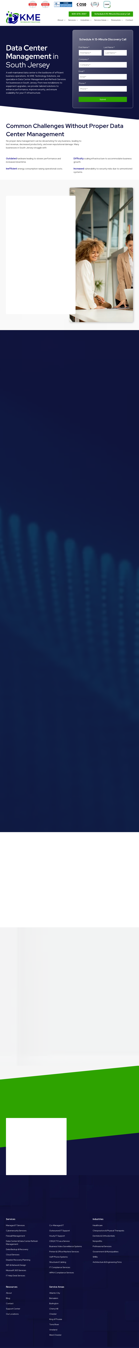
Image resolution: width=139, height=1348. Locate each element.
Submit (103, 99)
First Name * (84, 47)
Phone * (82, 83)
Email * (81, 71)
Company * (84, 59)
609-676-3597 (79, 14)
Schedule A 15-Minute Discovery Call (112, 14)
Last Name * (109, 47)
